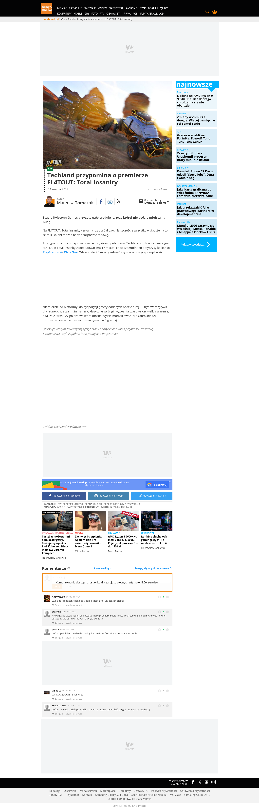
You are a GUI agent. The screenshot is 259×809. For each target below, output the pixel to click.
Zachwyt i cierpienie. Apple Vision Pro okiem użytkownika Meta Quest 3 (88, 541)
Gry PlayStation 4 (130, 503)
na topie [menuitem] (90, 8)
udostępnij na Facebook (64, 495)
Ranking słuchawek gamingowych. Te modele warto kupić (154, 540)
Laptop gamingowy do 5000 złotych (129, 799)
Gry (59, 503)
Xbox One (70, 252)
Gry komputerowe (73, 503)
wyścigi (61, 506)
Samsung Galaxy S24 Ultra (111, 795)
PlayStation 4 (52, 252)
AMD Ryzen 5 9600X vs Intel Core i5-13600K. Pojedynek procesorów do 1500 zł (123, 541)
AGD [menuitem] (135, 13)
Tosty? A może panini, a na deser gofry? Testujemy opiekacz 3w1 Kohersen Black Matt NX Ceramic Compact (56, 545)
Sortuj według (102, 568)
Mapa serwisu (88, 791)
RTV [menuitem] (102, 13)
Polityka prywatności (164, 791)
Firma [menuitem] (127, 13)
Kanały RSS (55, 795)
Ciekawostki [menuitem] (113, 13)
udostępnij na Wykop (108, 495)
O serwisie (70, 791)
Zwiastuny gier (75, 506)
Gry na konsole (93, 503)
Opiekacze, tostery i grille (57, 532)
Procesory (114, 532)
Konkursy (125, 791)
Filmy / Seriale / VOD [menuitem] (152, 13)
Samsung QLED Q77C (197, 795)
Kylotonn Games (110, 506)
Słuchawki (147, 532)
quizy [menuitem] (164, 8)
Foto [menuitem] (94, 13)
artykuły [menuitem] (75, 8)
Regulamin (72, 795)
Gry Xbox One (111, 503)
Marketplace (108, 791)
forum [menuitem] (153, 8)
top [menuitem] (143, 8)
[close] (170, 482)
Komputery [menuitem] (64, 13)
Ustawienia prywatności (195, 791)
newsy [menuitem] (61, 8)
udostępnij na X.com (151, 495)
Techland (126, 506)
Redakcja (54, 791)
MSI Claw (175, 795)
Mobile (79, 532)
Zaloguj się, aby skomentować (152, 568)
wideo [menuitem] (102, 8)
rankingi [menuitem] (132, 8)
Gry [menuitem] (86, 13)
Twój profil (214, 12)
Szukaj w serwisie (207, 12)
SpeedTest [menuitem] (116, 8)
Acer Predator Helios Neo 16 (148, 795)
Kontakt (87, 795)
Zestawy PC (141, 791)
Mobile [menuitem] (78, 13)
